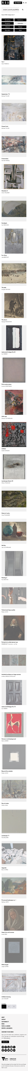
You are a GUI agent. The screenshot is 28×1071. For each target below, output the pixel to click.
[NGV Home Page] (5, 3)
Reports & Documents (7, 1028)
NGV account (7, 1038)
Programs (7, 23)
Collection (20, 23)
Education (7, 30)
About (3, 1017)
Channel (7, 26)
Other (20, 30)
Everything (7, 20)
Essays (20, 26)
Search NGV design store (8, 14)
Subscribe (5, 1041)
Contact (4, 1019)
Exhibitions (20, 20)
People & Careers (6, 1026)
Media (3, 1023)
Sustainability (5, 1021)
